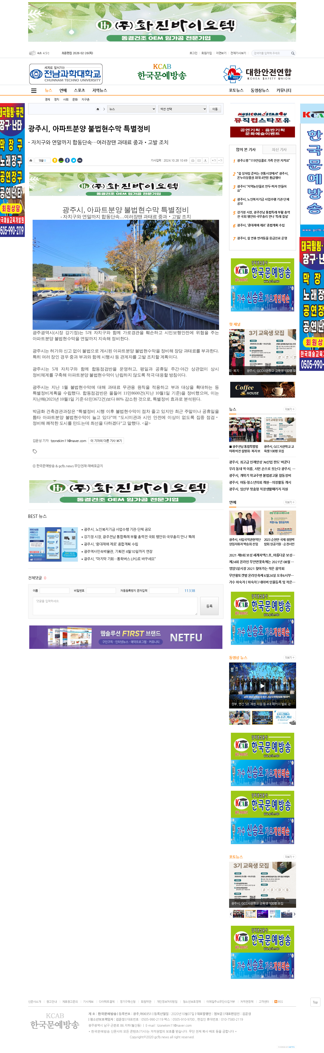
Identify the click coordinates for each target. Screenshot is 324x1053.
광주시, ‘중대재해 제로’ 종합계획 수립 (111, 544)
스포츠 (79, 90)
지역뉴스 (99, 90)
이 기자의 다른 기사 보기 (106, 440)
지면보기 (221, 53)
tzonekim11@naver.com (68, 440)
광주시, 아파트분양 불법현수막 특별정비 (89, 129)
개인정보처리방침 (167, 1001)
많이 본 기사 (245, 149)
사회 (65, 99)
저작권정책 (246, 1001)
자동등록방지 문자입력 (133, 590)
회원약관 (146, 1001)
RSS (278, 1001)
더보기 (288, 409)
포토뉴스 (236, 90)
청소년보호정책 (192, 1001)
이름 (35, 590)
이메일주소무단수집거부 (220, 1001)
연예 (63, 90)
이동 (215, 109)
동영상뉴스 (260, 90)
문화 (74, 99)
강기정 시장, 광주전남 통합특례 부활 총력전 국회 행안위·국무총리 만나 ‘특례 (139, 537)
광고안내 (51, 1001)
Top (315, 1002)
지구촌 (85, 99)
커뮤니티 (283, 90)
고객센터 (264, 1001)
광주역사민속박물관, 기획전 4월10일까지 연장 (118, 552)
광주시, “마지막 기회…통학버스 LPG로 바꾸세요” (120, 559)
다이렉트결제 (107, 1001)
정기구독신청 (128, 1001)
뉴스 (48, 90)
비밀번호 (79, 590)
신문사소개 (34, 1001)
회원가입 (206, 53)
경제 (47, 99)
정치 (56, 99)
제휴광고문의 (70, 1001)
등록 (209, 606)
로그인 (193, 53)
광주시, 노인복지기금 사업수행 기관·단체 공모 (117, 530)
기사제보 (88, 1001)
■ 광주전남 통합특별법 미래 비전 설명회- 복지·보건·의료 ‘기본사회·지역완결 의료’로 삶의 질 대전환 (263, 370)
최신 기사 (279, 149)
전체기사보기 (238, 53)
